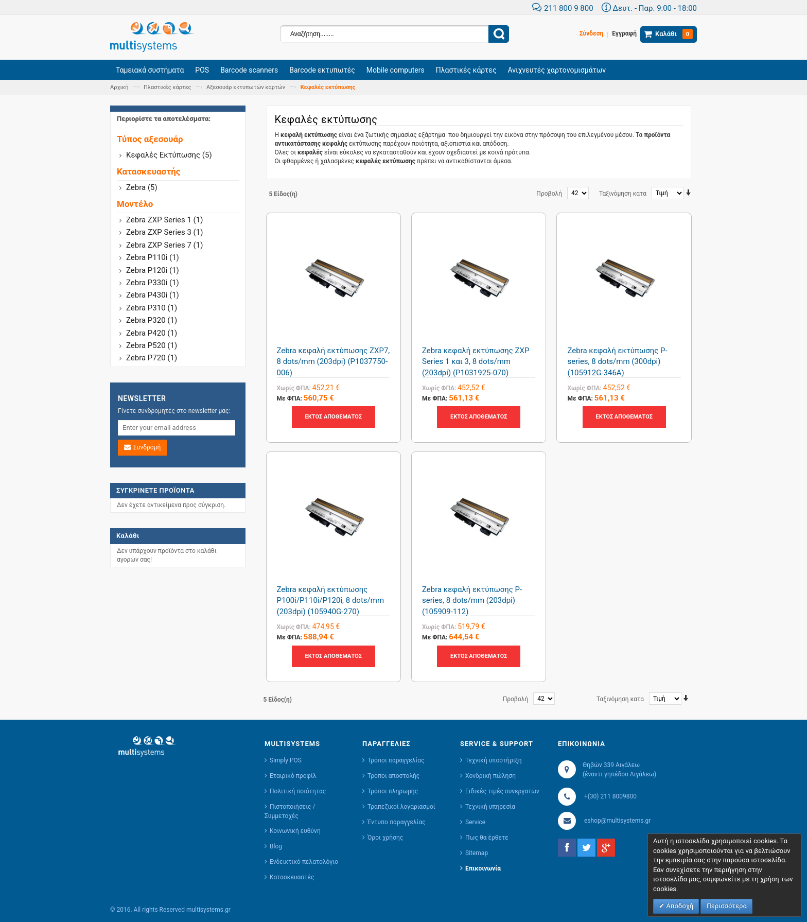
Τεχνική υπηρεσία (490, 806)
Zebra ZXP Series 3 (164, 232)
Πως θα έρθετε (486, 837)
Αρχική (119, 87)
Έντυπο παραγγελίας (396, 822)
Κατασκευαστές (292, 877)
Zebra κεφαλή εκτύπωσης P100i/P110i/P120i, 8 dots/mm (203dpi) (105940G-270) (330, 600)
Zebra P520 (151, 345)
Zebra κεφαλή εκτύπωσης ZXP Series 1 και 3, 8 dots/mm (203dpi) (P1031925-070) (475, 361)
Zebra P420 (151, 333)
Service (475, 822)
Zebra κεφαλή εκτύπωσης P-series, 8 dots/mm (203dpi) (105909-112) (472, 600)
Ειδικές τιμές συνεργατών (502, 791)
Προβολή (549, 193)
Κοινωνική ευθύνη (295, 830)
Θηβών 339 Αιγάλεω (611, 765)
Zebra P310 (151, 307)
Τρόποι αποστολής (393, 775)
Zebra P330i (152, 282)
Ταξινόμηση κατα (622, 193)
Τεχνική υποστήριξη (493, 760)
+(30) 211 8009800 (610, 796)
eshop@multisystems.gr (617, 820)
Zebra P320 (151, 320)
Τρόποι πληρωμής (392, 791)
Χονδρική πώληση (490, 775)
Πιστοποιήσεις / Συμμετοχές (290, 811)
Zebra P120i (152, 270)
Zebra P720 (151, 357)
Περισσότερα (726, 906)
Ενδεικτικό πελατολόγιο (304, 861)
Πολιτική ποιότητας (298, 791)
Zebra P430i (152, 295)
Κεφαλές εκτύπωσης (169, 155)
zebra (141, 187)
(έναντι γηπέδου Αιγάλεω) (618, 774)
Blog (276, 846)
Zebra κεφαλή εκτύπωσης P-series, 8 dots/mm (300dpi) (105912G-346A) (617, 361)
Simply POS (286, 760)
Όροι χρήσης (385, 837)
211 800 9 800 (562, 8)
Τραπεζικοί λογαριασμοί (401, 806)
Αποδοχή (678, 906)
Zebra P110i (152, 257)
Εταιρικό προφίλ (293, 775)
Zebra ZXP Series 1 (164, 219)
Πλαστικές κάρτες (167, 87)
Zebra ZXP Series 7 (164, 245)
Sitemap (476, 853)
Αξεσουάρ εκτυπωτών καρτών (245, 87)
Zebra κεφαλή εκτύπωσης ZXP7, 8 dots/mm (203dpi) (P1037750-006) (333, 361)
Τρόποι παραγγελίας (396, 760)
